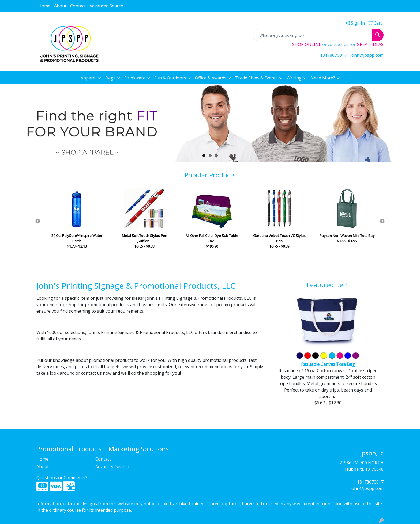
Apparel (88, 78)
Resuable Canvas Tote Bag (328, 364)
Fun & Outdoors (170, 78)
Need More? (322, 78)
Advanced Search (106, 6)
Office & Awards (210, 78)
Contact (78, 6)
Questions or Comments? (61, 478)
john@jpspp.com (367, 55)
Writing (294, 78)
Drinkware (134, 78)
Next (382, 221)
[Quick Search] (312, 35)
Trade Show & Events (256, 78)
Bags (110, 78)
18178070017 (333, 55)
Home (44, 6)
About (60, 6)
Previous (37, 221)
